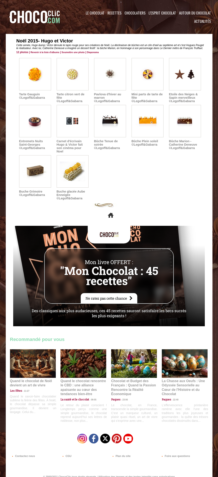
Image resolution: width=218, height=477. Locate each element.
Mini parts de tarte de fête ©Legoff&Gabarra (147, 96)
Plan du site (121, 451)
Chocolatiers (135, 13)
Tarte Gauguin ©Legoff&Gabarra (31, 96)
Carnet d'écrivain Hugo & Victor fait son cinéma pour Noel (72, 144)
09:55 (90, 391)
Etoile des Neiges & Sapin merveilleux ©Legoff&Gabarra (183, 98)
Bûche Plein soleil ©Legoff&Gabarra (144, 142)
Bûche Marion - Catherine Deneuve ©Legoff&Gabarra (182, 144)
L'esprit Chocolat (162, 13)
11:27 (24, 387)
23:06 (123, 395)
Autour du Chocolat (195, 13)
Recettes (115, 13)
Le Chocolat (95, 13)
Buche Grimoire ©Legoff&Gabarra (31, 189)
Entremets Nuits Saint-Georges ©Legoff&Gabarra (31, 144)
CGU (67, 451)
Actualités (202, 21)
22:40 (174, 391)
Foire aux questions (174, 451)
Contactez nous (23, 451)
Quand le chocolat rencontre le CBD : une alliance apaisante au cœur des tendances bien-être (83, 381)
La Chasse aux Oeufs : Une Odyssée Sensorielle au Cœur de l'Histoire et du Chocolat (183, 381)
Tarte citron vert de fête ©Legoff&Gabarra (72, 96)
